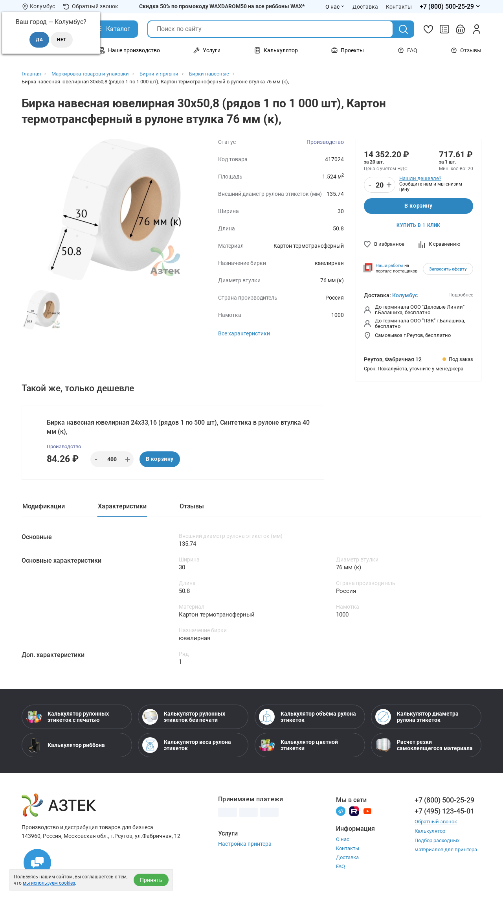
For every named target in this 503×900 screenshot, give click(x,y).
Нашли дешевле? (420, 178)
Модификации (43, 506)
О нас (342, 840)
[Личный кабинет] (476, 29)
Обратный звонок (90, 6)
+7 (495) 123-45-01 (444, 812)
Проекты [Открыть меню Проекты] (347, 50)
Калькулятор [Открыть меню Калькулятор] (276, 50)
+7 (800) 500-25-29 (444, 801)
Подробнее (460, 295)
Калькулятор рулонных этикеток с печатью (67, 717)
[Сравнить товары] (444, 29)
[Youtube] (367, 811)
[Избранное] (428, 29)
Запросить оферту (448, 269)
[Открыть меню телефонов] (450, 7)
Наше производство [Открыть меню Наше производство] (129, 50)
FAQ (407, 50)
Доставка (347, 858)
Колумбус (405, 295)
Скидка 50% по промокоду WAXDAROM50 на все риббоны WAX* (222, 6)
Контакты (347, 849)
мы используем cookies (49, 883)
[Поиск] (403, 29)
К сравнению (440, 244)
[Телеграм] (340, 811)
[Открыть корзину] (460, 29)
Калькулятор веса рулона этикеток (186, 746)
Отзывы (466, 50)
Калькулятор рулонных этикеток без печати (183, 717)
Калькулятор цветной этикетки (298, 746)
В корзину (418, 206)
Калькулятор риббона (65, 746)
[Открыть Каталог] (112, 29)
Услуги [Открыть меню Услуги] (206, 50)
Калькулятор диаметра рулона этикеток (417, 717)
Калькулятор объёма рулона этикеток (307, 717)
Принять (151, 880)
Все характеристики (244, 333)
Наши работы (389, 265)
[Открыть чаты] (37, 862)
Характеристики (122, 506)
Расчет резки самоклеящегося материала (424, 746)
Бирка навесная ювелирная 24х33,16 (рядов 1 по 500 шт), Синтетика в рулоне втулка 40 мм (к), (178, 427)
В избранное (384, 244)
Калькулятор (430, 831)
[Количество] (379, 185)
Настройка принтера (245, 844)
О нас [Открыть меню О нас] (335, 7)
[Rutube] (354, 811)
